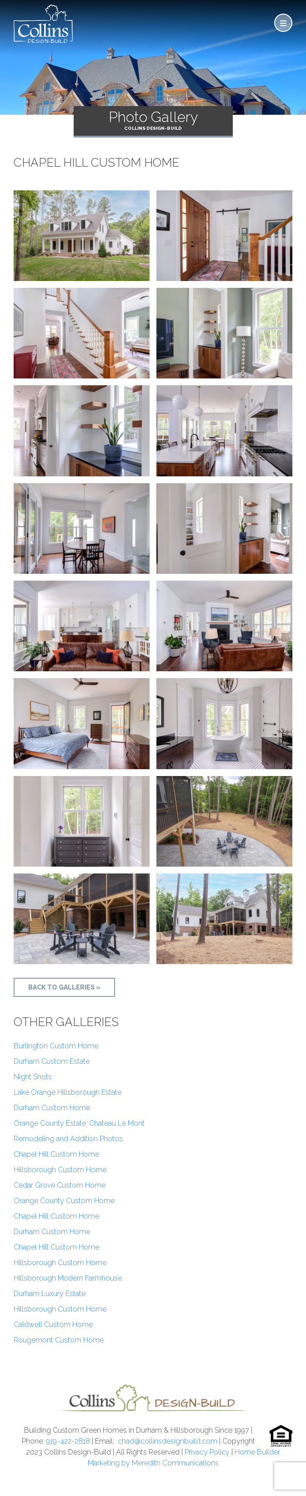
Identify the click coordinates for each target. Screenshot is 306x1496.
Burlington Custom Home (56, 1046)
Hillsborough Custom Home (60, 1169)
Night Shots (33, 1076)
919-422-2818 (68, 1441)
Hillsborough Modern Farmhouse (68, 1278)
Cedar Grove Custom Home (59, 1185)
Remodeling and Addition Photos (68, 1138)
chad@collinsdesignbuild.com (167, 1441)
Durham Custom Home (52, 1107)
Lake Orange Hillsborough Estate (67, 1092)
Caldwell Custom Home (53, 1324)
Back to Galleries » (64, 987)
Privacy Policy (207, 1452)
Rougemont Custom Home (59, 1340)
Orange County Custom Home (64, 1200)
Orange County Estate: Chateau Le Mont (79, 1123)
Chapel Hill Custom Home (56, 1154)
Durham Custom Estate (52, 1061)
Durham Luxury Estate (49, 1293)
